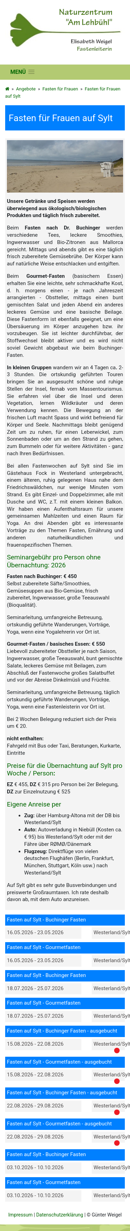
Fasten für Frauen (60, 88)
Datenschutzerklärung (59, 1215)
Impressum (20, 1215)
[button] (22, 72)
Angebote (26, 88)
